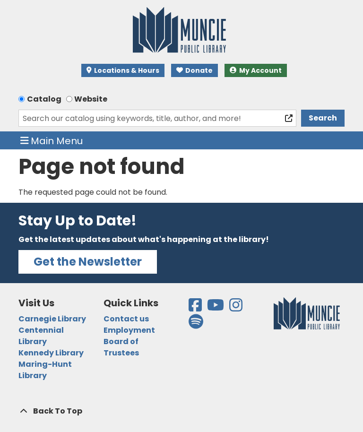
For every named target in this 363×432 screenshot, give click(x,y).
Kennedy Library (51, 352)
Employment (129, 330)
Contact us (126, 318)
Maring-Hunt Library (45, 370)
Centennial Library (41, 336)
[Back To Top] (181, 411)
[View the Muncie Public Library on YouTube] (216, 307)
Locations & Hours (122, 70)
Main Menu (51, 140)
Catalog (44, 99)
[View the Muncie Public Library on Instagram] (236, 307)
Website (90, 99)
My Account (256, 70)
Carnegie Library (52, 318)
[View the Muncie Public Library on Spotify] (196, 324)
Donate (194, 70)
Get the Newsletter (88, 261)
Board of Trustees (121, 347)
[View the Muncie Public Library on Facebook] (196, 307)
